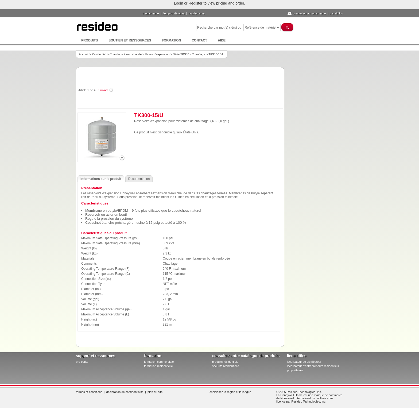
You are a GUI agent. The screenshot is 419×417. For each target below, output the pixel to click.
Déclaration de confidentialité (124, 391)
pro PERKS (82, 361)
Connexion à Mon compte (309, 13)
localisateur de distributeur (304, 361)
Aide (222, 40)
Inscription (336, 13)
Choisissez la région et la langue (230, 391)
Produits (89, 40)
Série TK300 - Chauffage (189, 54)
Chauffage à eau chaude (126, 54)
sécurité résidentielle (225, 366)
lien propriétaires (174, 13)
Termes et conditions (89, 391)
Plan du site (155, 391)
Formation (171, 40)
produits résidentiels (225, 361)
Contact (199, 40)
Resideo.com (197, 13)
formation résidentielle (158, 366)
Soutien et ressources (129, 40)
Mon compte (151, 13)
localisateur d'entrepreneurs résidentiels (313, 366)
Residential (99, 54)
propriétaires (295, 370)
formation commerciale (159, 361)
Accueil (83, 54)
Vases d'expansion (157, 54)
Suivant (103, 90)
